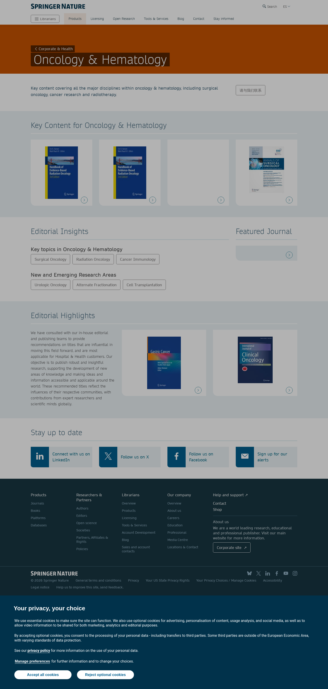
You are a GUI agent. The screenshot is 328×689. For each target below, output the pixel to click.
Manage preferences (32, 661)
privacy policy (39, 650)
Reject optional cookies (105, 675)
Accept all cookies (43, 675)
